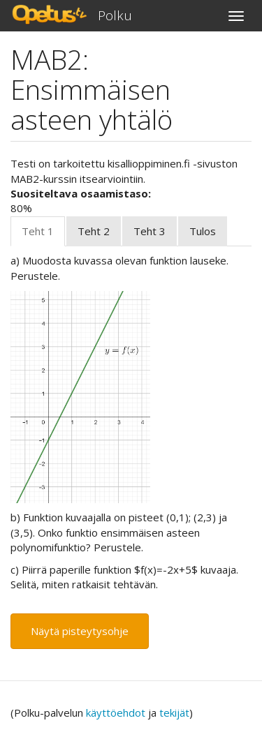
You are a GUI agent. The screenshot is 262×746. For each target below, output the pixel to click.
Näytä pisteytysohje (80, 631)
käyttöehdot (115, 712)
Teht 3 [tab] (149, 231)
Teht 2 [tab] (94, 231)
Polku (115, 15)
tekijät (174, 712)
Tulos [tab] (202, 231)
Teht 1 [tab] (38, 231)
